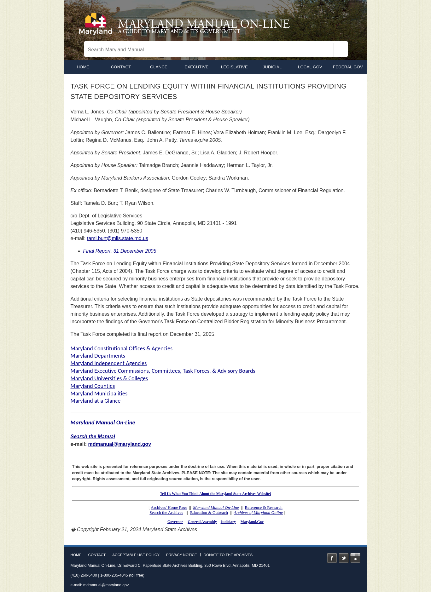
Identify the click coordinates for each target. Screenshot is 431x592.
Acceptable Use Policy (136, 555)
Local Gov (310, 67)
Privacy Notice (181, 555)
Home (76, 555)
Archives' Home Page (169, 507)
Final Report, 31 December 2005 (119, 251)
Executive (196, 67)
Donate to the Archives (228, 555)
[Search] (341, 50)
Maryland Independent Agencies (109, 363)
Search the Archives (166, 512)
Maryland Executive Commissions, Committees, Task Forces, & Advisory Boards (163, 370)
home (83, 67)
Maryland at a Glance (96, 400)
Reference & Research (263, 507)
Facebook (332, 558)
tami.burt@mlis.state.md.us (117, 238)
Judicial (272, 67)
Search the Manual (93, 436)
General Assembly (202, 522)
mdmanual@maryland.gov (119, 444)
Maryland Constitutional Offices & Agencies (122, 348)
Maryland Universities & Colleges (109, 378)
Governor (175, 522)
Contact (121, 67)
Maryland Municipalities (99, 393)
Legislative (234, 67)
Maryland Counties (93, 385)
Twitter (344, 558)
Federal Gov (348, 67)
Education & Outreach (209, 512)
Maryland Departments (98, 355)
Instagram (355, 558)
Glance (158, 67)
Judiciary (228, 522)
